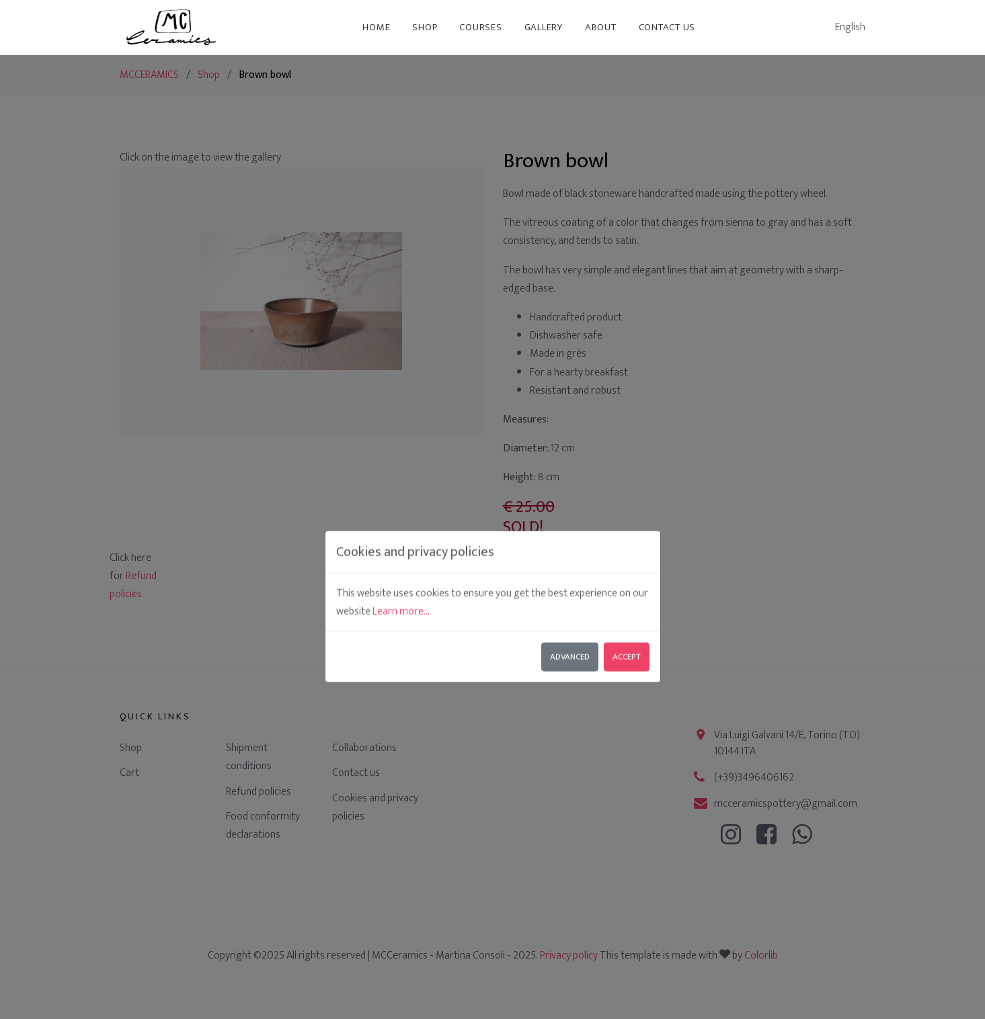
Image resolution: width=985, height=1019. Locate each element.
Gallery (543, 27)
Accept (627, 552)
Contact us (667, 27)
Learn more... (401, 507)
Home (376, 27)
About (601, 27)
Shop (424, 27)
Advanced (570, 552)
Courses (480, 27)
